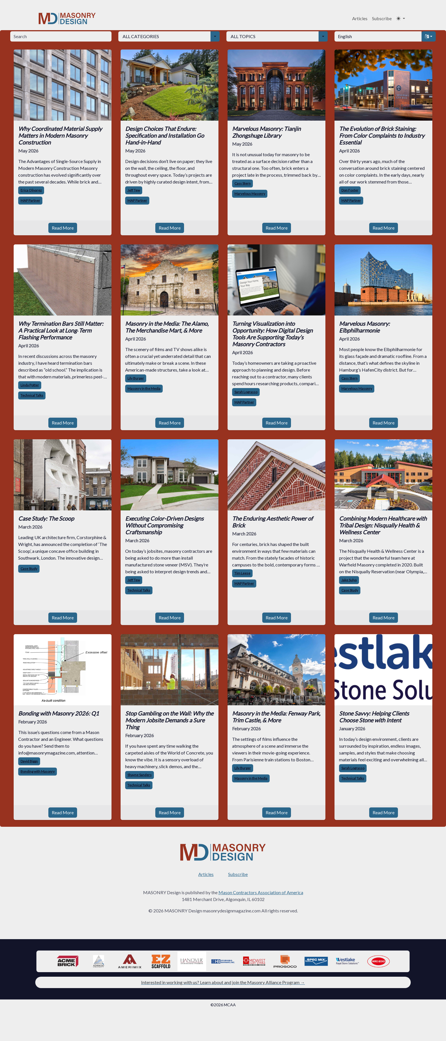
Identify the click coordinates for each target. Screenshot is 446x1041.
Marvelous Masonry (249, 193)
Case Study (28, 568)
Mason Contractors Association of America (260, 892)
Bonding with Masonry (37, 771)
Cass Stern (242, 183)
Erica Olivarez (31, 190)
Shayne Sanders (139, 775)
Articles (359, 18)
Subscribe (382, 18)
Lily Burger (135, 378)
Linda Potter (29, 385)
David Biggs (29, 761)
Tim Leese (242, 573)
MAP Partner (30, 200)
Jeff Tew (133, 190)
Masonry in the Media (143, 388)
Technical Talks (31, 395)
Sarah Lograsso (245, 392)
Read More (63, 227)
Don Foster (349, 190)
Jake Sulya (349, 580)
